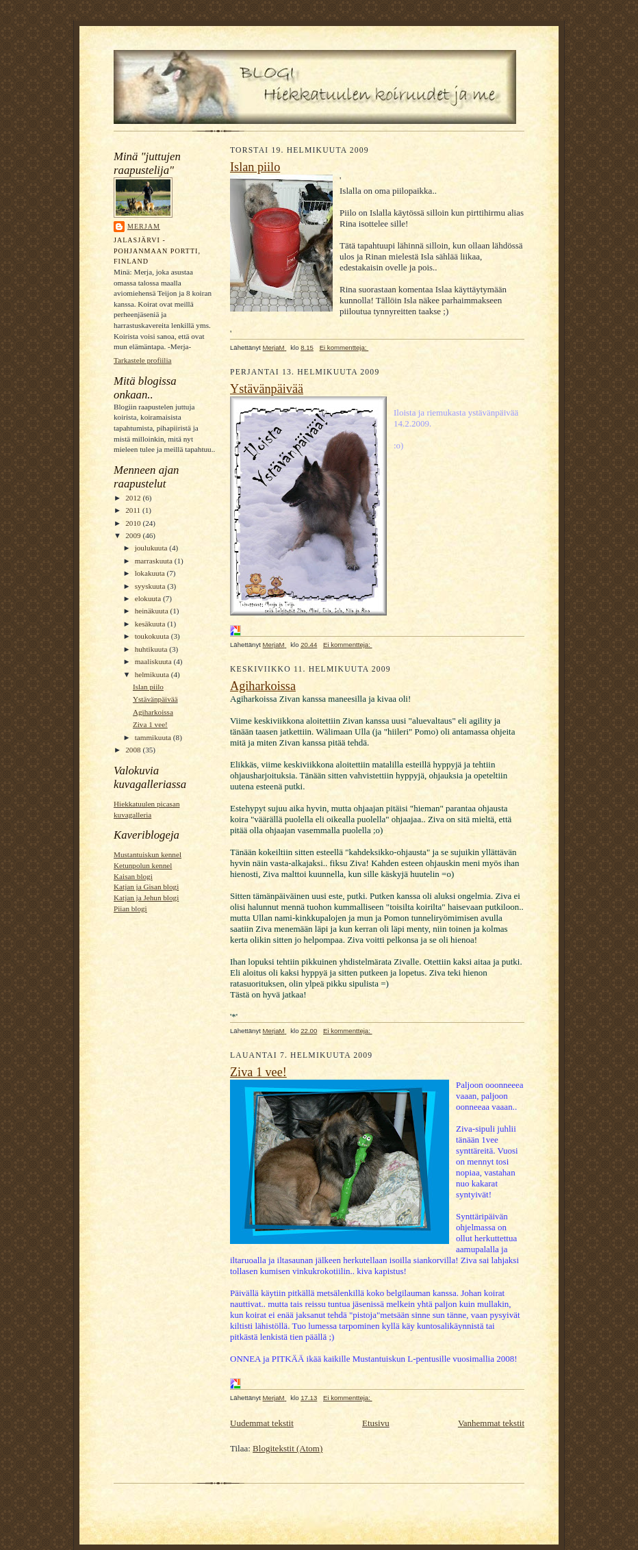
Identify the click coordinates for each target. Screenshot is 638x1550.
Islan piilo (148, 687)
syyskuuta (151, 586)
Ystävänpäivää (155, 699)
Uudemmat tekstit (262, 1423)
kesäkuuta (151, 624)
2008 (133, 750)
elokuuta (149, 598)
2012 (133, 498)
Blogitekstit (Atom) (287, 1448)
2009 (133, 535)
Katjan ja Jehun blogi (146, 897)
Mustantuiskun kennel (147, 854)
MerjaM (143, 226)
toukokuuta (153, 636)
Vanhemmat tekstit (491, 1423)
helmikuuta (153, 674)
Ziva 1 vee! (150, 724)
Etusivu (376, 1423)
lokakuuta (151, 573)
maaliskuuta (154, 661)
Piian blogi (130, 908)
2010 (133, 523)
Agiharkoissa (153, 712)
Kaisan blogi (133, 876)
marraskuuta (155, 561)
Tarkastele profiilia (143, 360)
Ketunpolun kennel (143, 865)
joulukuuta (152, 548)
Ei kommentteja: (344, 347)
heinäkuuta (152, 611)
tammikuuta (154, 737)
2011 (133, 510)
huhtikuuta (152, 649)
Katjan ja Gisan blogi (146, 886)
